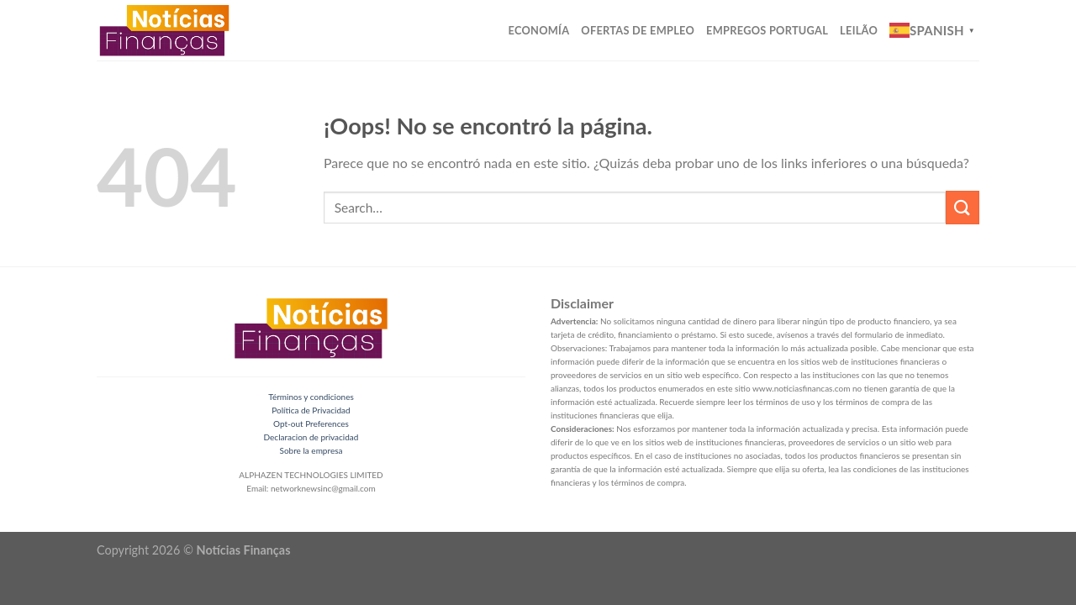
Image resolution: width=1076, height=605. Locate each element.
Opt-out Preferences (311, 423)
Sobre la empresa (311, 450)
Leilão (859, 30)
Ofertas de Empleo (637, 30)
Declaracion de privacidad (311, 437)
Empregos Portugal (767, 30)
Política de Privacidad (311, 410)
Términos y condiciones (311, 397)
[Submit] (962, 207)
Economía (539, 30)
